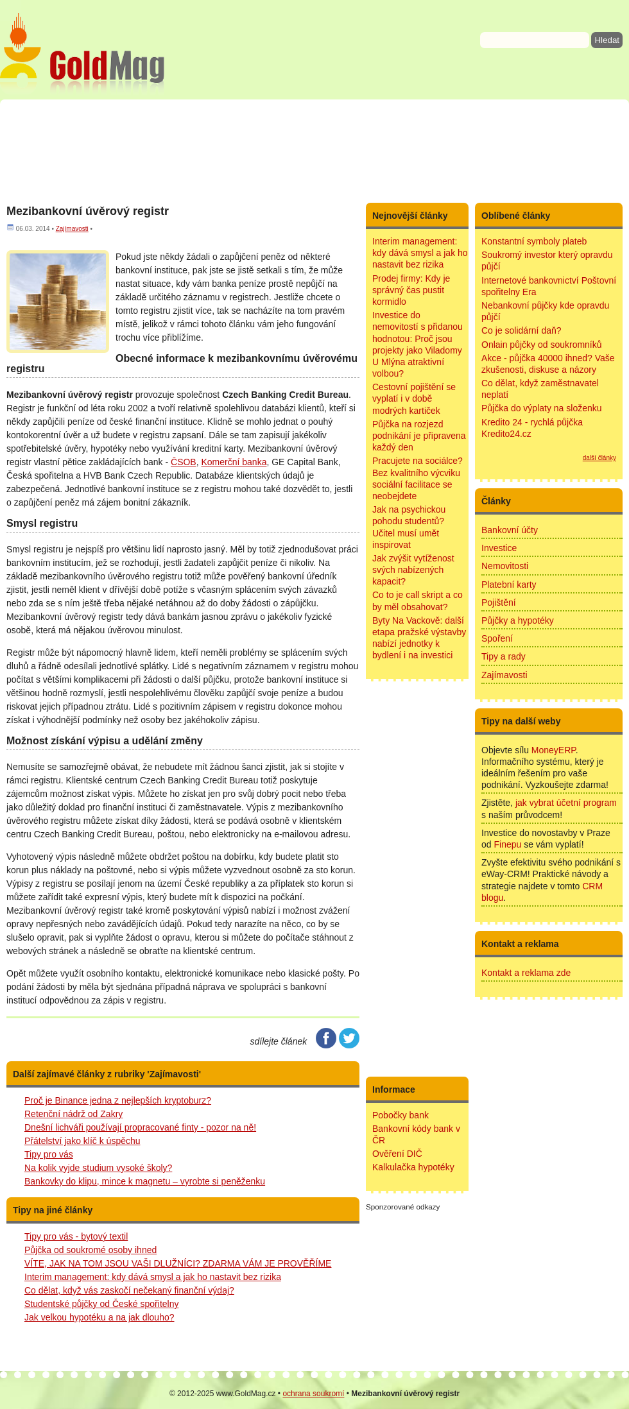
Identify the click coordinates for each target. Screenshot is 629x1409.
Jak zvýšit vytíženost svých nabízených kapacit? (413, 569)
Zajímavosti (504, 675)
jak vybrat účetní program (566, 803)
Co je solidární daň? (521, 330)
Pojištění (498, 602)
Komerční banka (233, 462)
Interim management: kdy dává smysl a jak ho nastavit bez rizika (152, 1277)
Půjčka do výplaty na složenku (541, 408)
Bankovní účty (509, 530)
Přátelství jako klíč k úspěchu (82, 1141)
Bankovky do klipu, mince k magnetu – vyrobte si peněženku (144, 1181)
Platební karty (509, 584)
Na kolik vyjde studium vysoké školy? (98, 1168)
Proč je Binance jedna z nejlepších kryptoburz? (117, 1100)
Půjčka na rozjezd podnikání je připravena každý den (419, 435)
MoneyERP (553, 750)
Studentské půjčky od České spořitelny (101, 1304)
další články (599, 457)
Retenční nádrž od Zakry (73, 1114)
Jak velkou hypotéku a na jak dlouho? (99, 1317)
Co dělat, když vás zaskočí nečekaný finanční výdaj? (129, 1290)
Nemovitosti (504, 566)
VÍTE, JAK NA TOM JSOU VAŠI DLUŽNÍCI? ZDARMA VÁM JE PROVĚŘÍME (177, 1263)
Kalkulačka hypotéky (413, 1167)
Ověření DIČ (397, 1154)
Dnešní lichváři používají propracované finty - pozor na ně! (140, 1127)
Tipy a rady (503, 656)
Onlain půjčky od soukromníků (541, 344)
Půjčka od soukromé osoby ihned (90, 1250)
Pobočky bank (400, 1115)
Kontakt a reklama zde (526, 973)
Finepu (507, 844)
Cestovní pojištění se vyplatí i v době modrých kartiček (414, 398)
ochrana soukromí (313, 1393)
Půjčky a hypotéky (517, 620)
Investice (499, 548)
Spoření (497, 638)
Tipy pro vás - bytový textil (76, 1236)
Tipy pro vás (48, 1154)
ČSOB (183, 462)
